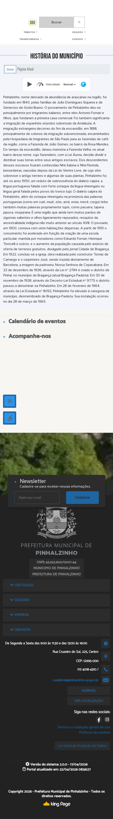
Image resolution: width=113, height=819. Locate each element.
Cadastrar (82, 497)
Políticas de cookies (94, 732)
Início (10, 69)
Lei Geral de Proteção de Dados (82, 746)
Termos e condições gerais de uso (83, 727)
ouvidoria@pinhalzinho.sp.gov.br (75, 680)
